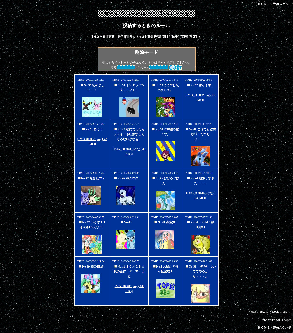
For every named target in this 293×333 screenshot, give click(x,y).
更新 (111, 36)
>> (265, 311)
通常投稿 (154, 36)
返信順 (122, 36)
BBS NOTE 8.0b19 (272, 320)
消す (166, 36)
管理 (184, 36)
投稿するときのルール (146, 25)
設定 (193, 36)
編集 (175, 36)
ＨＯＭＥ (264, 4)
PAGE (275, 311)
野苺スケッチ (282, 4)
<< (253, 311)
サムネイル (137, 36)
